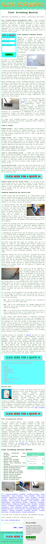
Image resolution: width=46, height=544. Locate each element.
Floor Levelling (17, 495)
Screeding (22, 494)
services (41, 349)
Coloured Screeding (12, 494)
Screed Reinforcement (32, 499)
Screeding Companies (30, 505)
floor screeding (34, 348)
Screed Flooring (6, 504)
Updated (16, 532)
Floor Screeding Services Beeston (16, 450)
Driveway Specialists (28, 512)
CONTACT (35, 8)
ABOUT (31, 8)
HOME (23, 8)
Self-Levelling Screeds (20, 502)
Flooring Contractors (16, 499)
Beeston (28, 335)
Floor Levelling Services (19, 507)
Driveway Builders (15, 512)
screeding (14, 435)
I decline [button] (33, 537)
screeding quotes (35, 443)
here (42, 514)
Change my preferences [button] (31, 539)
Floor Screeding (8, 532)
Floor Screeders (29, 495)
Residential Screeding (16, 497)
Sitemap (2, 532)
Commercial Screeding (37, 502)
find (6, 422)
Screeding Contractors (15, 505)
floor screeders (21, 344)
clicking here (23, 443)
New (13, 532)
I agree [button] (28, 537)
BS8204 (23, 102)
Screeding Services (33, 494)
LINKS (27, 8)
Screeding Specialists (33, 508)
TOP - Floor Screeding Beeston (10, 520)
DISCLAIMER (41, 8)
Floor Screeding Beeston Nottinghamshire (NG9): (16, 20)
